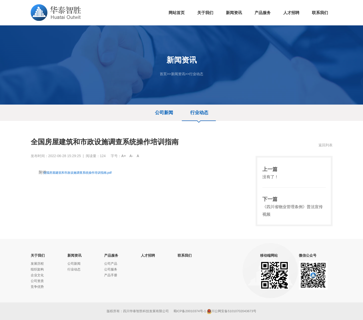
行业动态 (196, 74)
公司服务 (110, 269)
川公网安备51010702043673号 (231, 311)
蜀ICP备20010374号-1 (189, 311)
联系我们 (185, 255)
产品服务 (111, 255)
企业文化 (37, 275)
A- (131, 156)
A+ (123, 156)
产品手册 (110, 275)
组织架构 (37, 269)
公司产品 (110, 263)
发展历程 (37, 263)
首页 (163, 74)
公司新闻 (164, 112)
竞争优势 (37, 287)
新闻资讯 (178, 74)
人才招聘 (148, 255)
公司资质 (37, 281)
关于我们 (38, 255)
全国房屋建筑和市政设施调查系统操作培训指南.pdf (77, 172)
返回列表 (325, 145)
